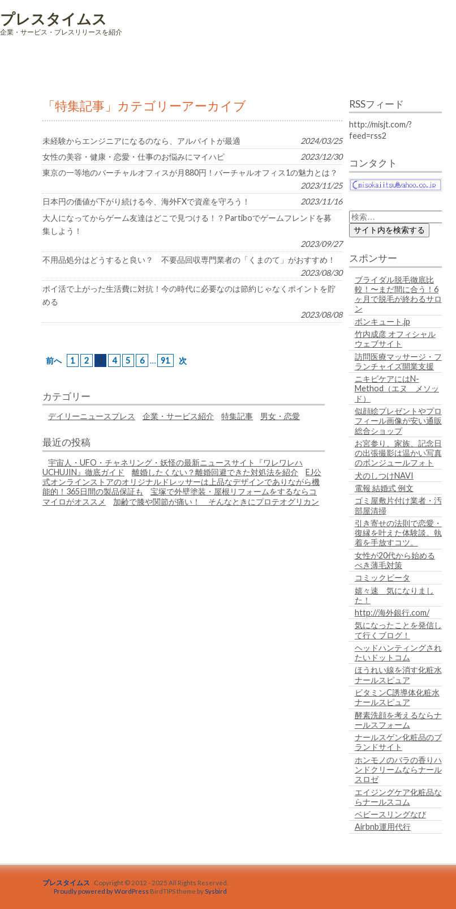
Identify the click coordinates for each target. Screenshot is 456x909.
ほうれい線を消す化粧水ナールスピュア (398, 674)
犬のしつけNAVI (384, 475)
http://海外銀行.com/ (392, 612)
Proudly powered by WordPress (101, 891)
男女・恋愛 (280, 416)
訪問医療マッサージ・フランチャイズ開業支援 (398, 361)
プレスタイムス (53, 19)
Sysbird (216, 891)
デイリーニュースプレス (91, 416)
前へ (54, 360)
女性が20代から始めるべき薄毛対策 (395, 560)
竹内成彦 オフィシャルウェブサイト (395, 338)
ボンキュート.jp (382, 321)
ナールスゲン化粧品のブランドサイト (398, 742)
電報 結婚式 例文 (384, 488)
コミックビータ (382, 577)
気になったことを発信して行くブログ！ (398, 629)
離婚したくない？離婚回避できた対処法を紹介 (215, 472)
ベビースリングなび (390, 814)
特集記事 (237, 416)
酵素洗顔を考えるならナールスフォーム (398, 719)
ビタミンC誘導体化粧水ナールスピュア (397, 697)
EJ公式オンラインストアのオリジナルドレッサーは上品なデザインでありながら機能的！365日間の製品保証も (181, 482)
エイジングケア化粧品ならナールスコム (398, 796)
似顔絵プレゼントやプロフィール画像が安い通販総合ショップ (398, 421)
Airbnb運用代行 (383, 826)
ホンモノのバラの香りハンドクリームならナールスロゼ (398, 769)
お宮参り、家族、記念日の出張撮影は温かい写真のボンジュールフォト (398, 453)
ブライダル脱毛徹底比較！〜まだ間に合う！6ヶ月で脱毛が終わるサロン (398, 294)
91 (165, 360)
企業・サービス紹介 (178, 416)
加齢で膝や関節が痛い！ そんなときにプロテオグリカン (216, 501)
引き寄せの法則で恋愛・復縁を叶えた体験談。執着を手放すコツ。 (398, 533)
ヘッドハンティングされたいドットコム (398, 652)
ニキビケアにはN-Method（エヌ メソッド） (397, 388)
